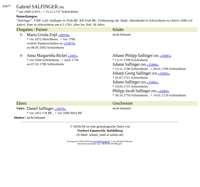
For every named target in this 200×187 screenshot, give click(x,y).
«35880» (153, 64)
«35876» (60, 109)
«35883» (166, 56)
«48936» (64, 35)
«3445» (73, 56)
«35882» (164, 73)
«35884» (163, 91)
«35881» (153, 82)
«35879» (70, 43)
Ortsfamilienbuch (101, 141)
